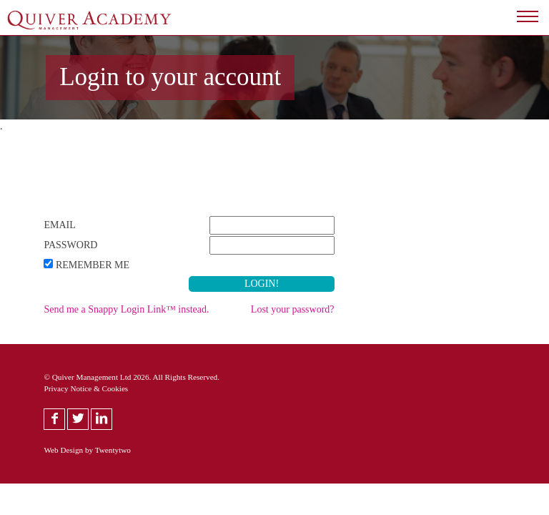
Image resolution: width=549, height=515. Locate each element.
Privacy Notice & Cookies (86, 388)
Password (70, 245)
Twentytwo (113, 450)
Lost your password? (293, 309)
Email (59, 225)
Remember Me (92, 265)
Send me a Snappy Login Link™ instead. (126, 309)
